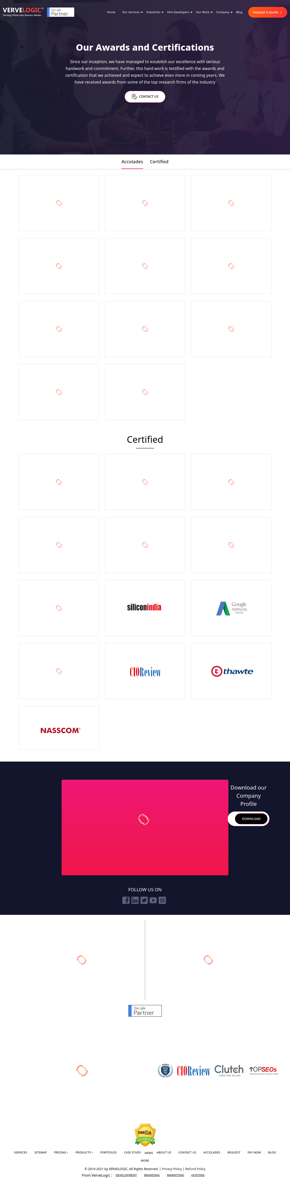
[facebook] (126, 900)
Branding (152, 1175)
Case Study (132, 1152)
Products (83, 1152)
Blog (239, 12)
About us (164, 1152)
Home (111, 12)
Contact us (187, 1152)
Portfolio (108, 1152)
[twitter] (144, 900)
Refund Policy (195, 1169)
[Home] (23, 12)
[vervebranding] (208, 959)
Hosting (198, 1175)
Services (20, 1152)
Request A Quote (268, 12)
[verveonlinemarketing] (81, 959)
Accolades (132, 161)
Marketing (175, 1175)
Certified (159, 161)
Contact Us (145, 96)
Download (251, 819)
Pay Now (254, 1152)
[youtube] (153, 900)
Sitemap (40, 1152)
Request (233, 1152)
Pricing (60, 1152)
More (145, 1160)
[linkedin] (135, 900)
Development (126, 1175)
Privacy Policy (172, 1169)
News (149, 1153)
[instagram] (162, 900)
